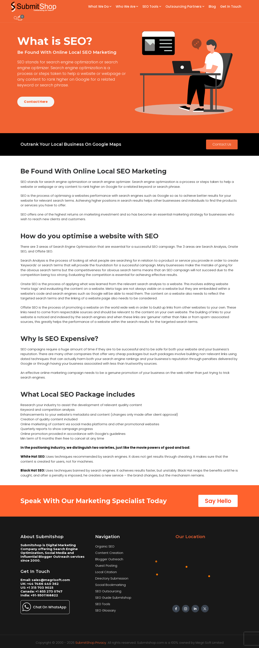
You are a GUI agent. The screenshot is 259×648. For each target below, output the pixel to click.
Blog (212, 6)
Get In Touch (230, 6)
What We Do (98, 6)
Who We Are (125, 6)
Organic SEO (104, 546)
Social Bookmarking (110, 584)
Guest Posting (106, 565)
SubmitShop (85, 642)
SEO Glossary (105, 610)
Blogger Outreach (109, 559)
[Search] (16, 18)
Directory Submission (111, 578)
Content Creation (109, 552)
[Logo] (33, 6)
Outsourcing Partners (183, 6)
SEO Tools (150, 6)
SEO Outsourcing (108, 591)
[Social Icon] (176, 608)
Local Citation (106, 572)
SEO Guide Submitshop (113, 597)
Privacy (100, 642)
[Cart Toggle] (20, 18)
